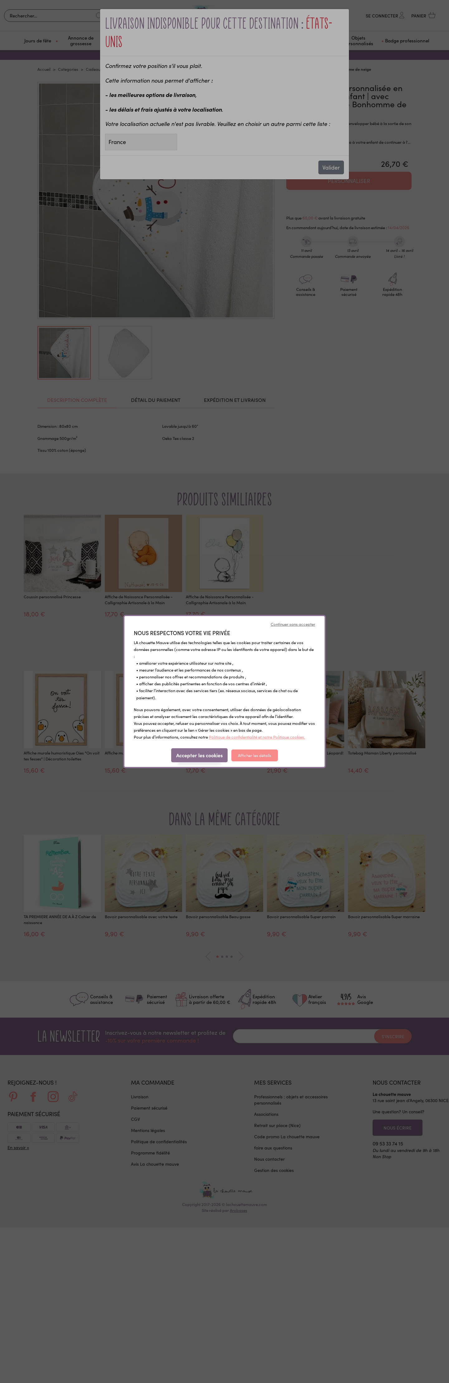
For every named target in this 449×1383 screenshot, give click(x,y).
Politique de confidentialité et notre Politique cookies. (257, 737)
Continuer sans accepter (293, 624)
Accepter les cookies (199, 755)
